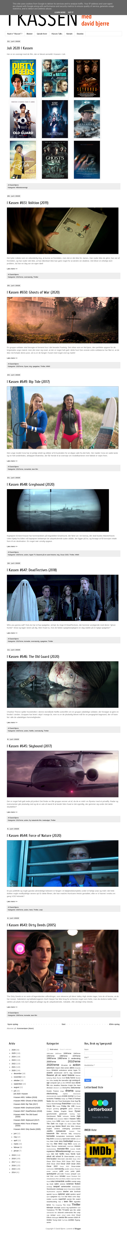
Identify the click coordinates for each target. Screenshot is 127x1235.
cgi (70, 1080)
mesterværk (62, 1146)
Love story (58, 1141)
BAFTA (66, 1073)
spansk (49, 1194)
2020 (14, 1070)
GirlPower (77, 1108)
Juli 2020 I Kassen (20, 48)
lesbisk (73, 1139)
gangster (63, 1109)
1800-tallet (50, 1053)
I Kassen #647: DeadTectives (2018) (32, 570)
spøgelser (36, 366)
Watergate (55, 1217)
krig (30, 366)
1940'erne (76, 1053)
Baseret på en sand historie (46, 555)
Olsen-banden (69, 1156)
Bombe (78, 1078)
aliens (72, 1068)
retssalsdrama (51, 1179)
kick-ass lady (66, 1133)
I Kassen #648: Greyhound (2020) (30, 484)
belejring (49, 1078)
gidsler (71, 1108)
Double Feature (53, 1091)
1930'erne (67, 1053)
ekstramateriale (51, 1096)
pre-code (60, 1174)
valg (48, 1215)
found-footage (57, 1104)
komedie (27, 641)
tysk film (73, 1210)
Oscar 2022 (52, 1166)
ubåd (78, 1210)
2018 (14, 1159)
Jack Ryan (76, 1124)
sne (71, 1191)
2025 (14, 1053)
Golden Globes (53, 1111)
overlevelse (50, 1169)
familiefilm (50, 1099)
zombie (71, 1220)
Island (69, 1123)
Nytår (78, 1154)
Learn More (59, 12)
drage (62, 1091)
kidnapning (77, 1133)
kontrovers (70, 1136)
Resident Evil (76, 1176)
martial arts (76, 1144)
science (62, 1184)
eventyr (71, 1096)
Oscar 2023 (64, 1166)
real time (50, 1176)
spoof (78, 1194)
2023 (14, 1060)
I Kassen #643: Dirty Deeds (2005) (31, 925)
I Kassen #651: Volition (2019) (27, 203)
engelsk (59, 1096)
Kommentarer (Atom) (25, 1028)
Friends (78, 1106)
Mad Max (50, 1144)
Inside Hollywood (71, 1121)
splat (68, 1194)
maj (15, 1137)
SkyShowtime (51, 1191)
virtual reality (66, 1215)
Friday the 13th (67, 1106)
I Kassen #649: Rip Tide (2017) (28, 381)
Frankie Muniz (75, 1104)
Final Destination (64, 1101)
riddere (68, 1179)
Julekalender (61, 1131)
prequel (73, 1174)
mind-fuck (70, 1146)
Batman (77, 1075)
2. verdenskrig (74, 1058)
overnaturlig (28, 277)
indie (58, 1121)
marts (16, 1144)
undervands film (70, 1212)
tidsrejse (50, 1208)
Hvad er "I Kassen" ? (14, 34)
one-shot (69, 1159)
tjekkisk (63, 1207)
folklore (49, 1104)
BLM (63, 1078)
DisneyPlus (66, 1088)
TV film (58, 1210)
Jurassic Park (74, 1131)
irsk (65, 1123)
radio (78, 1174)
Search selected (65, 1049)
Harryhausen (51, 1116)
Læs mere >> (12, 269)
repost (68, 1176)
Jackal (49, 1126)
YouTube (65, 1220)
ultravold (61, 1212)
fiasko (49, 1101)
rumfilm (68, 1181)
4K (70, 1065)
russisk (73, 1181)
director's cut (57, 1088)
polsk (72, 1171)
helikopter (66, 1116)
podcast (55, 1171)
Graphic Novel (67, 1111)
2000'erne (19, 1015)
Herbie (72, 1116)
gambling (56, 1108)
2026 (14, 1050)
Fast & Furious (74, 1099)
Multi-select (52, 1049)
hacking (72, 1114)
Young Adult (56, 1220)
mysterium (51, 1151)
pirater (49, 1171)
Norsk (73, 1154)
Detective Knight (67, 1085)
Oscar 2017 (70, 1161)
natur (73, 1151)
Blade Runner (57, 1078)
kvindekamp (58, 1139)
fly (30, 820)
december (18, 1073)
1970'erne (76, 1056)
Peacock (77, 1169)
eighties (65, 1094)
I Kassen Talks (56, 34)
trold (79, 1207)
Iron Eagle (59, 1124)
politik (67, 1171)
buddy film (57, 1080)
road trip (73, 1179)
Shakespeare (76, 1186)
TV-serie (65, 1210)
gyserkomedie (52, 1114)
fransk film (51, 1106)
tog (67, 1208)
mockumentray (51, 1149)
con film (62, 1083)
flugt (76, 1101)
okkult (49, 1156)
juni (15, 1133)
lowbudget (46, 820)
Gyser (26, 366)
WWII (48, 366)
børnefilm (65, 1080)
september (18, 1084)
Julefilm (50, 1131)
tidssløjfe (57, 1208)
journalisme (76, 1129)
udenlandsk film (52, 1212)
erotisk (64, 1096)
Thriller (35, 277)
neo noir (54, 1154)
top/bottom (73, 1208)
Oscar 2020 (64, 555)
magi (65, 1144)
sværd (78, 1199)
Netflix (31, 731)
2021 (14, 1067)
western (71, 1217)
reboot (56, 1176)
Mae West (58, 1144)
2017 (14, 1162)
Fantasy (57, 1099)
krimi (52, 1139)
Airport (57, 1068)
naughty (77, 1151)
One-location (52, 1159)
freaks (58, 1106)
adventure (50, 1068)
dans (73, 1083)
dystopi (77, 1091)
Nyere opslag (12, 1024)
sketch (66, 1189)
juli (15, 1091)
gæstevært (63, 1114)
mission (77, 1146)
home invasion (58, 1119)
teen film (35, 469)
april (16, 1140)
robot (52, 1181)
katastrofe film (37, 820)
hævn (66, 1119)
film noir (55, 1101)
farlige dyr (64, 1098)
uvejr (41, 910)
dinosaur (50, 1088)
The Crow (66, 1205)
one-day (77, 1156)
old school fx (57, 1156)
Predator (67, 1174)
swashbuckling (52, 1202)
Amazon (55, 1070)
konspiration (60, 1136)
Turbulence (51, 1210)
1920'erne (58, 1053)
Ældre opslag (114, 1024)
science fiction (73, 1184)
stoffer (74, 1196)
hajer (78, 1114)
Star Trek (61, 1196)
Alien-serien (65, 1068)
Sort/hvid (77, 1191)
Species (54, 1194)
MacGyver (77, 1141)
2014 (14, 1172)
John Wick (70, 1126)
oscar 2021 (75, 1164)
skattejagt (59, 1189)
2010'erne (19, 277)
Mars (70, 1144)
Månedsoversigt (21, 187)
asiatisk (50, 1073)
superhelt (62, 1199)
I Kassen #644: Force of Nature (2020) (34, 835)
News (68, 1154)
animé (70, 1070)
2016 (14, 1165)
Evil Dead (77, 1096)
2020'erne (19, 366)
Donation (80, 34)
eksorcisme (76, 1094)
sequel (56, 1186)
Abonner (30, 34)
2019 (14, 1155)
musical (72, 1149)
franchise (66, 1103)
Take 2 (60, 1201)
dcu (51, 1085)
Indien (63, 1121)
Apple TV (32, 555)
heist (31, 910)
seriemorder (66, 1187)
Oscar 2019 (55, 1164)
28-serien (64, 1065)
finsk (72, 1101)
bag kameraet (75, 1073)
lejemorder (66, 1139)
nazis (48, 1154)
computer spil (55, 1083)
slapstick (59, 1191)
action (26, 555)
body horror (70, 1078)
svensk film (71, 1199)
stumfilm (55, 1199)
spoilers (73, 1194)
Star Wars (68, 1197)
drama (69, 1090)
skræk (78, 1189)
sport (48, 1196)
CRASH (68, 1083)
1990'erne (62, 1058)
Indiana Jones (51, 1121)
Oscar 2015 (60, 1161)
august (17, 1087)
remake (62, 1176)
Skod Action (72, 1189)
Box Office (50, 1080)
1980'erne (51, 1058)
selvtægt (49, 1186)
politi (61, 1171)
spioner (61, 1194)
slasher (66, 1191)
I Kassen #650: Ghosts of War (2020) (33, 292)
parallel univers (69, 1169)
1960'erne (63, 1056)
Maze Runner (52, 1146)
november (18, 1077)
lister (52, 1141)
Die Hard (77, 1085)
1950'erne (50, 1056)
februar (17, 1147)
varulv (59, 1215)
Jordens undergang (62, 1129)
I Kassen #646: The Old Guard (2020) (33, 656)
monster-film (63, 1149)
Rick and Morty (61, 1179)
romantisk (27, 469)
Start (63, 1024)
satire (56, 1184)
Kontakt (70, 34)
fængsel (49, 1108)
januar (16, 1151)
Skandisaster (51, 1189)
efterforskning (52, 1094)
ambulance (63, 1070)
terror (49, 1205)
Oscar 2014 (51, 1161)
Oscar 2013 (76, 1159)
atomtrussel (58, 1073)
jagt (53, 1126)
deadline (57, 1085)
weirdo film (63, 1217)
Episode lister (42, 34)
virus (73, 1215)
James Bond (60, 1126)
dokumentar (75, 1088)
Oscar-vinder (75, 1166)
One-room (61, 1159)
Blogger (78, 1229)
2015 (14, 1169)
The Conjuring (57, 1205)
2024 (14, 1057)
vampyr (52, 1215)
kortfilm (77, 1136)
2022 (14, 1064)
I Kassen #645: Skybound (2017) (29, 746)
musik (78, 1149)
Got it (70, 12)
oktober (17, 1080)
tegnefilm (77, 1202)
